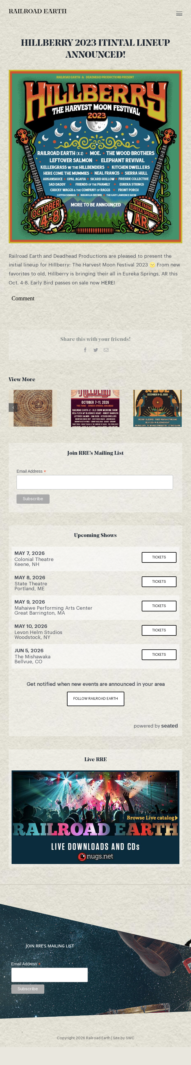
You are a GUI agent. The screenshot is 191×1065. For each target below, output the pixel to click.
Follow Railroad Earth (95, 698)
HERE (107, 282)
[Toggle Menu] (179, 13)
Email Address (31, 471)
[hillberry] (95, 156)
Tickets (159, 557)
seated (169, 726)
